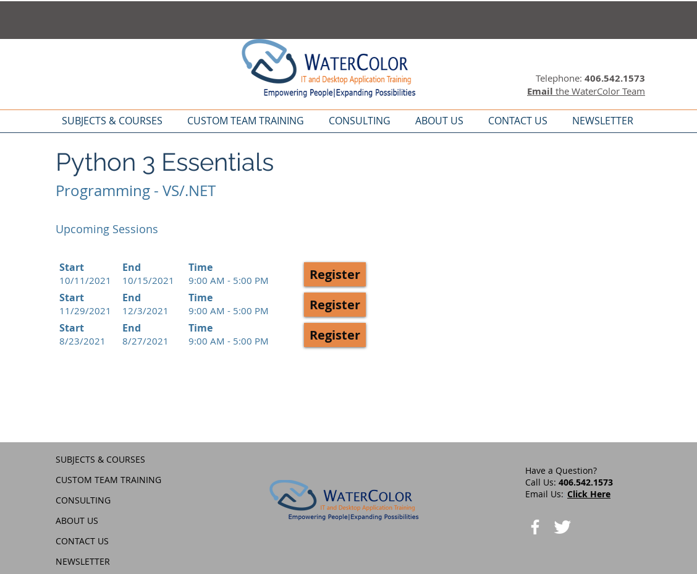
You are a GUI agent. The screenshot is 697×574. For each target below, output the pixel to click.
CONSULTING (83, 500)
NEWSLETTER (83, 561)
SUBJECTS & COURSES (100, 459)
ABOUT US (77, 520)
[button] (335, 274)
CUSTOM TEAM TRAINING (108, 480)
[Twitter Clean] (562, 527)
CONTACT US (82, 541)
